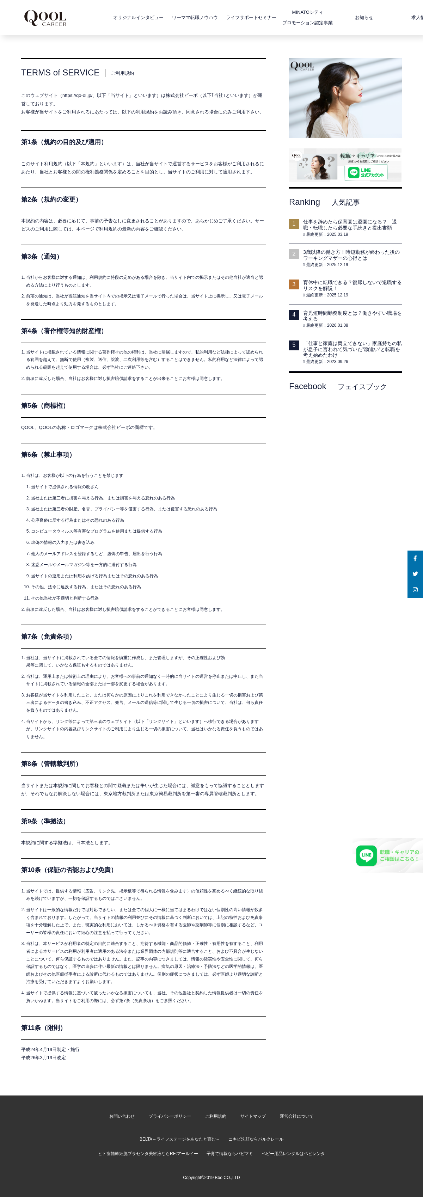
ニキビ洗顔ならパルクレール (255, 1139)
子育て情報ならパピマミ (230, 1153)
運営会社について (297, 1116)
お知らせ (344, 17)
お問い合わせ (122, 1116)
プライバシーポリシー (170, 1116)
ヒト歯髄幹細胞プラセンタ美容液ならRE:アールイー (148, 1153)
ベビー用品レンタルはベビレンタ (293, 1153)
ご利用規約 (215, 1116)
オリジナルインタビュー (119, 17)
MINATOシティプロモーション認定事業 (288, 17)
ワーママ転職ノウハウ (175, 17)
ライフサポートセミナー (232, 17)
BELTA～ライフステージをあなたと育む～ (180, 1139)
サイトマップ (253, 1116)
